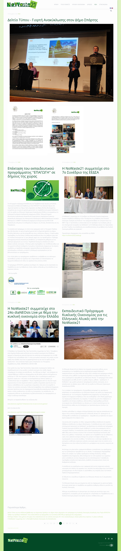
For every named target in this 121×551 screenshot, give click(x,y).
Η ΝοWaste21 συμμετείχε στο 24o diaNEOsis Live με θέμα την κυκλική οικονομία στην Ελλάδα (33, 312)
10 (67, 523)
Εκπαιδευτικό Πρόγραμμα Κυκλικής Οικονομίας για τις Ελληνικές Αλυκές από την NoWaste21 (84, 316)
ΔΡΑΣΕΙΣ (89, 4)
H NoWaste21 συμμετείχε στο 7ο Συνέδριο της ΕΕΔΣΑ (85, 170)
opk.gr (109, 545)
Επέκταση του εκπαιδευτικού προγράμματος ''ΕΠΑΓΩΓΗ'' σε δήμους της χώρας (31, 172)
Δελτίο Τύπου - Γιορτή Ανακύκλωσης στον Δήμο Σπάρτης (53, 20)
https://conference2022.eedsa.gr (71, 235)
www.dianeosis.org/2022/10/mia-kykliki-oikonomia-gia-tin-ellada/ (26, 412)
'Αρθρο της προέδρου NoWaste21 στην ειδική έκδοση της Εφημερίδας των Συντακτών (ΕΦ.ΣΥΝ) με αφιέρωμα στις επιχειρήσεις (45, 515)
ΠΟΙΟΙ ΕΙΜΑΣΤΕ (65, 4)
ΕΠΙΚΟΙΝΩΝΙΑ (103, 4)
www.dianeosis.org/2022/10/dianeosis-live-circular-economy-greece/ (27, 404)
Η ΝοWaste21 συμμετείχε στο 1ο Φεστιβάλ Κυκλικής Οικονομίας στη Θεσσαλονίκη (32, 519)
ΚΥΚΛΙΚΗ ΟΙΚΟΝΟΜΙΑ (78, 4)
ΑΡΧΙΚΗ (56, 4)
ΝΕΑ (95, 4)
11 (70, 523)
